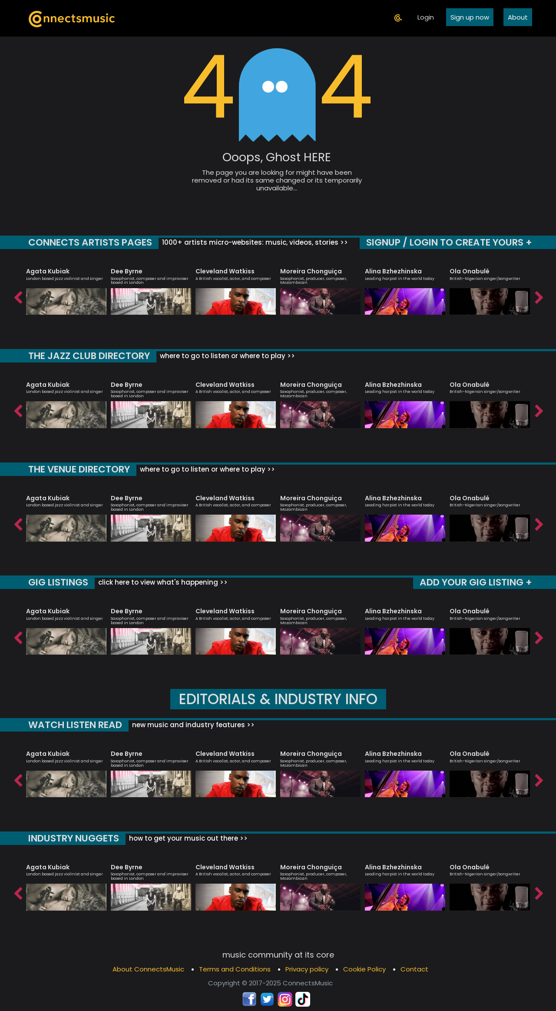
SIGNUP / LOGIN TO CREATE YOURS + (446, 242)
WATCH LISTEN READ (76, 725)
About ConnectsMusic (148, 969)
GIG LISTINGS (58, 582)
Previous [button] (17, 295)
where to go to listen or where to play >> (230, 355)
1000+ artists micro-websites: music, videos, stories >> (256, 242)
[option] (66, 287)
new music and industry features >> (195, 724)
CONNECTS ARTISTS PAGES (91, 242)
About (518, 17)
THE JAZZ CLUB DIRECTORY (91, 355)
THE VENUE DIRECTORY (81, 469)
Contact (414, 969)
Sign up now (469, 17)
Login (425, 17)
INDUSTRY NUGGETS (75, 838)
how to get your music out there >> (191, 838)
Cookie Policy (364, 969)
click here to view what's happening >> (162, 582)
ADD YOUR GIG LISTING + (474, 582)
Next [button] (538, 295)
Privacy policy (306, 969)
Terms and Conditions (235, 969)
